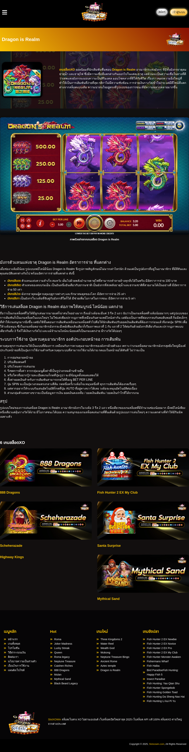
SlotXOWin (54, 719)
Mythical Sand (108, 599)
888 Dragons (10, 492)
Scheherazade (11, 545)
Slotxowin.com (156, 744)
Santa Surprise (109, 545)
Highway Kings (12, 557)
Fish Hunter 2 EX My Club (117, 492)
